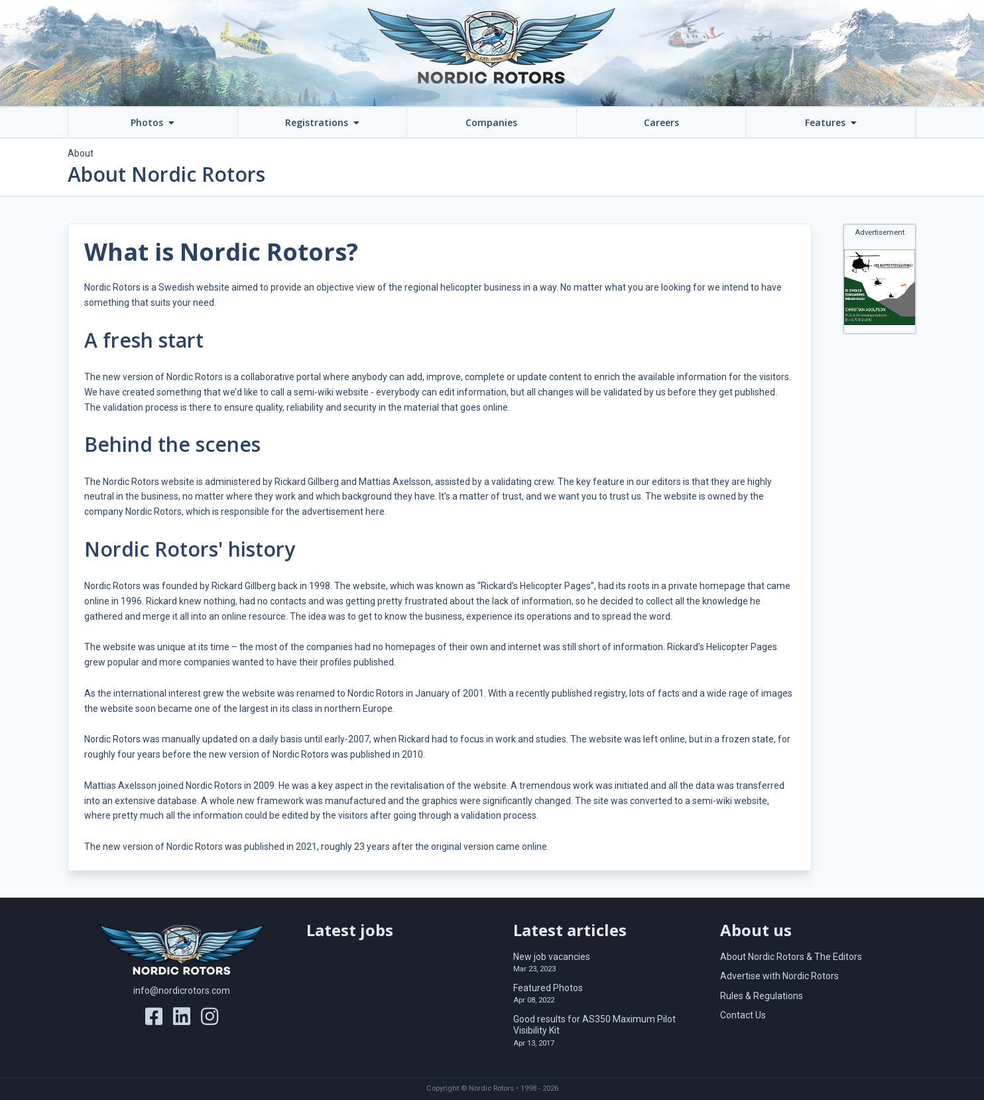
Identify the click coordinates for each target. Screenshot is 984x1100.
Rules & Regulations (761, 996)
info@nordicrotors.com (181, 990)
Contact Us (743, 1015)
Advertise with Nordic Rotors (779, 976)
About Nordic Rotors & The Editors (791, 956)
